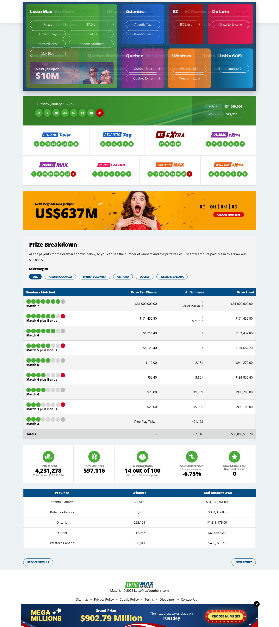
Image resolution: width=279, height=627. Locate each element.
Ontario (123, 276)
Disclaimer (167, 599)
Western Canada (171, 276)
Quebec (144, 276)
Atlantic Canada (60, 276)
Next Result (244, 562)
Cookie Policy (129, 599)
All (35, 276)
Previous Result (38, 562)
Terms (149, 599)
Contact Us (189, 599)
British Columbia (94, 276)
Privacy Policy (104, 599)
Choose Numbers (228, 214)
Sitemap (82, 599)
